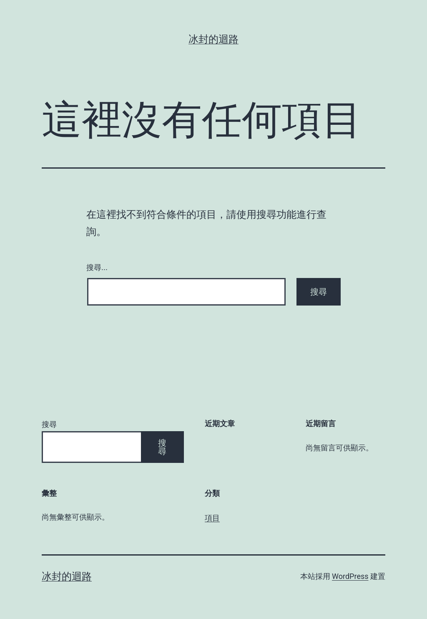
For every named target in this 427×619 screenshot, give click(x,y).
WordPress (350, 576)
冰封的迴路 (213, 39)
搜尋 (49, 424)
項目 (212, 517)
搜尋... (97, 267)
